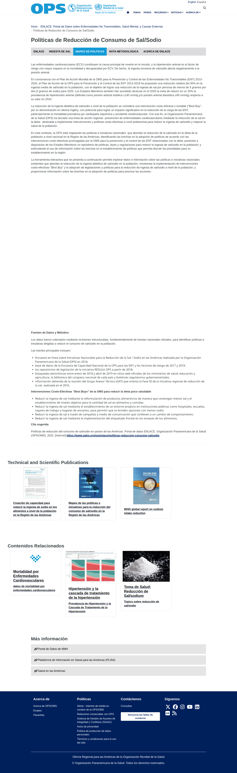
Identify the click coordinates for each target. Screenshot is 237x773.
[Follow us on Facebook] (175, 707)
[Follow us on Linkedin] (197, 707)
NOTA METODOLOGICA (123, 51)
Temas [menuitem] (137, 12)
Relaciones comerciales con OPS (95, 714)
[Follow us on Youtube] (189, 707)
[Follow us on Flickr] (167, 714)
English (192, 2)
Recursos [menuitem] (160, 12)
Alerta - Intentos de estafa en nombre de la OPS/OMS (93, 708)
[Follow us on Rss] (174, 714)
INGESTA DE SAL (60, 51)
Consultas (126, 706)
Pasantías (38, 715)
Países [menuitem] (147, 12)
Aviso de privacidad (88, 726)
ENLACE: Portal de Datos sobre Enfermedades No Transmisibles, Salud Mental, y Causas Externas (102, 26)
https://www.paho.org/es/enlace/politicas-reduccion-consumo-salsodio (113, 435)
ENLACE (38, 51)
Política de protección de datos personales (94, 733)
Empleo (37, 710)
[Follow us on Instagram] (182, 707)
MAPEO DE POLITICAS (90, 51)
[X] (167, 707)
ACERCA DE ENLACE (156, 51)
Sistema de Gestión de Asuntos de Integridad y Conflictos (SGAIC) (96, 720)
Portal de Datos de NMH (53, 648)
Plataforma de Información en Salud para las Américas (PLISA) (76, 660)
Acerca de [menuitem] (192, 12)
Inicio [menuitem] (128, 13)
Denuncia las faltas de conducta (140, 716)
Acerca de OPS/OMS (45, 706)
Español (201, 2)
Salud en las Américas (51, 670)
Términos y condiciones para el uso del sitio (96, 741)
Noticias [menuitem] (176, 12)
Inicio (34, 26)
